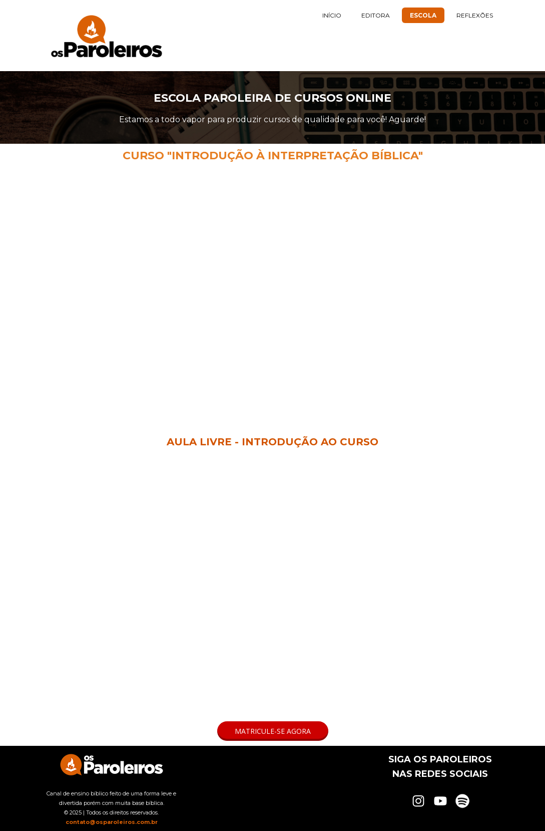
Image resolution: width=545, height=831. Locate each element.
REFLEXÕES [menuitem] (474, 15)
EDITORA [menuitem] (375, 15)
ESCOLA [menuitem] (423, 15)
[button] (272, 731)
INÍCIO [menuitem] (331, 15)
